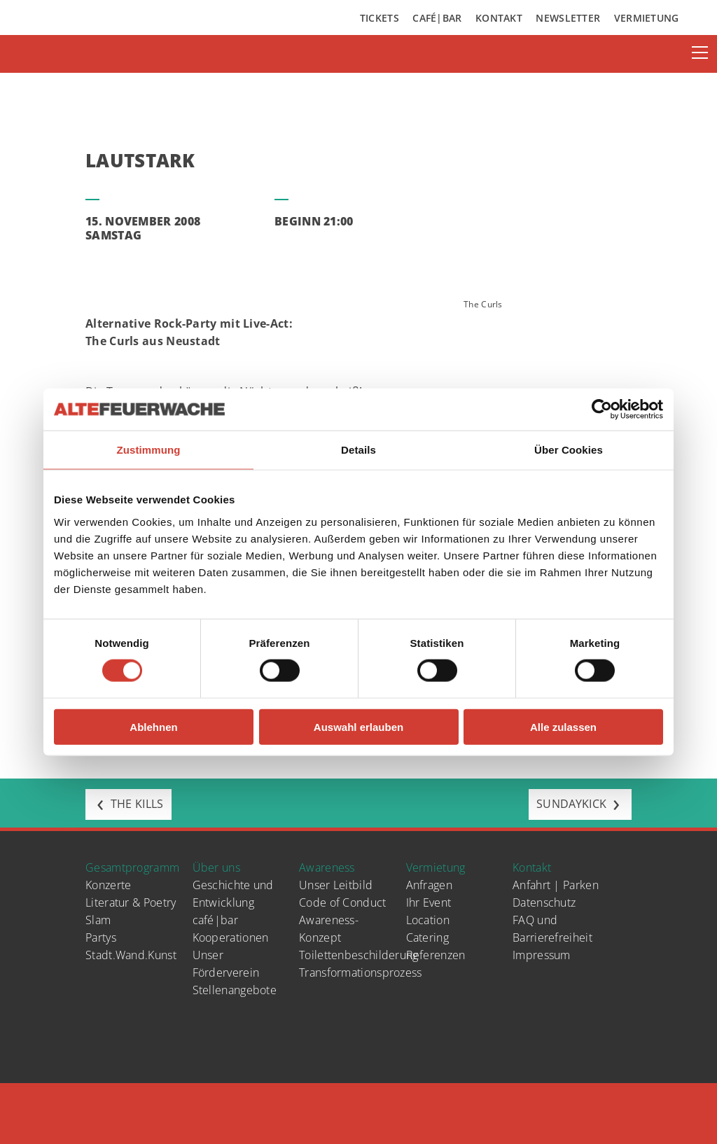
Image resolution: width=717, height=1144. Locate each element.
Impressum (542, 955)
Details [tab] (358, 450)
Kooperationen (231, 937)
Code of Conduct (343, 902)
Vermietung (646, 18)
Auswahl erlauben (358, 726)
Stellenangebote (235, 990)
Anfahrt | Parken (556, 885)
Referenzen (436, 955)
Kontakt (498, 18)
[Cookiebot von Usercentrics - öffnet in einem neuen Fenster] (602, 409)
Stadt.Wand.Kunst (130, 955)
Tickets (379, 18)
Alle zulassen (563, 726)
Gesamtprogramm (132, 867)
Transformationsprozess (360, 972)
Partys (100, 937)
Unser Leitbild (336, 885)
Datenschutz (544, 902)
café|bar (215, 920)
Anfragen (429, 885)
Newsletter (568, 18)
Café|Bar (436, 18)
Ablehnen (153, 726)
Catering (427, 937)
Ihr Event (429, 902)
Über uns (216, 867)
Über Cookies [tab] (568, 450)
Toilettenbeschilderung (359, 955)
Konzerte (108, 885)
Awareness (327, 867)
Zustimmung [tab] (149, 450)
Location (428, 920)
